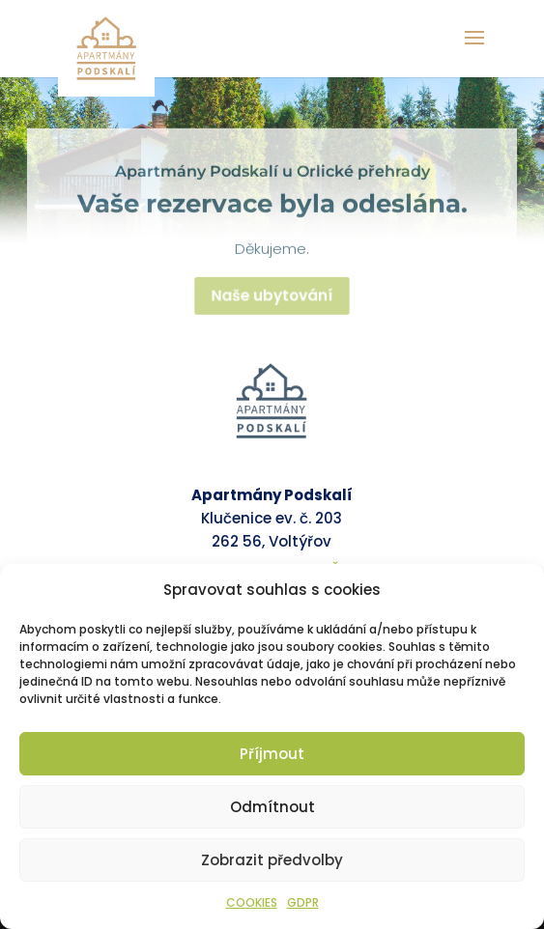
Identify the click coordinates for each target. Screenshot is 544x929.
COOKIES (251, 902)
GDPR (303, 902)
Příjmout (272, 754)
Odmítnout (272, 807)
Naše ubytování (271, 301)
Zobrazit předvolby (272, 860)
